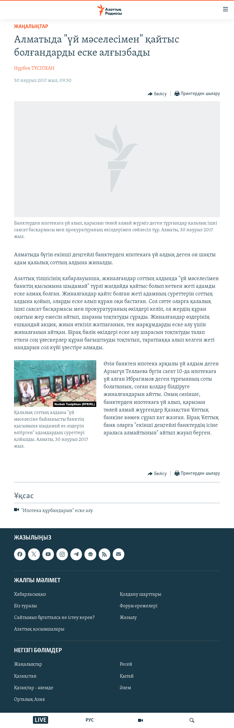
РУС (90, 720)
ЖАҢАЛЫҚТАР (31, 27)
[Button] (157, 94)
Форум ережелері (139, 606)
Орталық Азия (29, 699)
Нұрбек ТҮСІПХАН (34, 68)
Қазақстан (25, 676)
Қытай (127, 676)
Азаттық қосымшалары (39, 629)
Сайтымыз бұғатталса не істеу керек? (54, 617)
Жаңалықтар (28, 664)
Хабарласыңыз (30, 594)
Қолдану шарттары (140, 594)
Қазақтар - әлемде (33, 687)
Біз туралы (25, 606)
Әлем (125, 687)
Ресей (126, 664)
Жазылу (128, 617)
